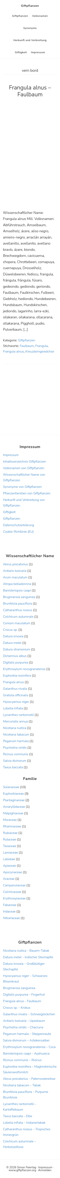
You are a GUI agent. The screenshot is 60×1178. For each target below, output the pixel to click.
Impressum (11, 455)
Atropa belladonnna (17, 584)
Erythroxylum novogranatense (24, 669)
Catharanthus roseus (17, 610)
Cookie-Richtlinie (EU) (18, 532)
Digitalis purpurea (15, 662)
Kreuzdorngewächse (39, 351)
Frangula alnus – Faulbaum (30, 91)
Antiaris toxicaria (14, 571)
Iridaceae (9, 911)
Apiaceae (9, 865)
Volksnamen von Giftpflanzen (23, 468)
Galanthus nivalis (15, 689)
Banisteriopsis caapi (17, 590)
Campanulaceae (14, 885)
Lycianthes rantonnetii (18, 715)
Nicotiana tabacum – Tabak (22, 1085)
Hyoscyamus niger (16, 702)
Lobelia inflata (13, 708)
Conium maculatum (16, 623)
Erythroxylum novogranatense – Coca (29, 1047)
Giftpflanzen (30, 6)
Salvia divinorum (14, 761)
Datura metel (12, 643)
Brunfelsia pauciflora (17, 603)
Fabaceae (9, 905)
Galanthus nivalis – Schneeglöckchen (29, 1014)
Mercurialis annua (15, 721)
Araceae (9, 879)
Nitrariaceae (11, 918)
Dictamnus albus (15, 656)
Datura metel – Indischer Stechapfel (28, 957)
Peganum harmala (16, 741)
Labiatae (9, 859)
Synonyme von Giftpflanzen (22, 487)
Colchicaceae (12, 892)
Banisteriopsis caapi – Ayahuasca (26, 1053)
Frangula (41, 346)
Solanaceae (11, 787)
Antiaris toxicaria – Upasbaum (24, 1021)
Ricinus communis (15, 754)
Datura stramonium (16, 649)
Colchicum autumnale (18, 616)
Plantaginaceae (14, 800)
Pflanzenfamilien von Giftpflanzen (27, 493)
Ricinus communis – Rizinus (22, 1060)
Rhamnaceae (12, 826)
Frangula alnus (13, 351)
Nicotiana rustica (14, 728)
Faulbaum (27, 346)
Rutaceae (9, 839)
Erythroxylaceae (14, 898)
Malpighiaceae (13, 813)
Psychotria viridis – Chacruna (23, 1027)
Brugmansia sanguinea (19, 597)
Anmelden (45, 1170)
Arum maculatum (15, 577)
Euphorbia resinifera (17, 675)
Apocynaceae (12, 872)
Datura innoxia (13, 636)
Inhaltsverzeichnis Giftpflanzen (24, 461)
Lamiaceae (10, 852)
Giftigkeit (9, 512)
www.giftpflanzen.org (22, 1170)
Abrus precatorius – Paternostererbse (29, 1079)
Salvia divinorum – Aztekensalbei (26, 1040)
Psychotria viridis (15, 747)
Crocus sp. (10, 630)
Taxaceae (9, 846)
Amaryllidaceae (14, 807)
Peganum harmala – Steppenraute (27, 1034)
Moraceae (10, 820)
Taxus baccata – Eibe (17, 1116)
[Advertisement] (30, 178)
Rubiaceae (10, 833)
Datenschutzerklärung (18, 525)
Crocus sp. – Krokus (16, 1007)
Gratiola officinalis (15, 695)
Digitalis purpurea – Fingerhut (24, 994)
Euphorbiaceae (13, 793)
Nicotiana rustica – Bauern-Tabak (26, 950)
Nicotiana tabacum (16, 734)
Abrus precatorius (15, 564)
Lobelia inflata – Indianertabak (24, 1122)
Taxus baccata (13, 767)
